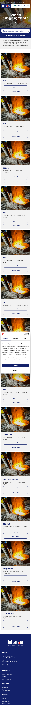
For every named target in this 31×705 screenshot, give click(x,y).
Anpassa (15, 370)
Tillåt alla (15, 365)
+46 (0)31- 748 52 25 (20, 2)
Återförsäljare (6, 690)
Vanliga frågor (6, 703)
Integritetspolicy (6, 679)
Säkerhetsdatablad (7, 674)
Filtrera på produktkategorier (15, 35)
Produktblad (15, 91)
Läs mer (15, 87)
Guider (4, 676)
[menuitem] (18, 5)
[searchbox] (13, 31)
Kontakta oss (6, 701)
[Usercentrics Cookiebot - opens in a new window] (22, 334)
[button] (28, 31)
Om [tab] (25, 338)
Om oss (4, 698)
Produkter (5, 687)
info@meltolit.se (11, 2)
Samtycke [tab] (5, 338)
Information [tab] (15, 338)
